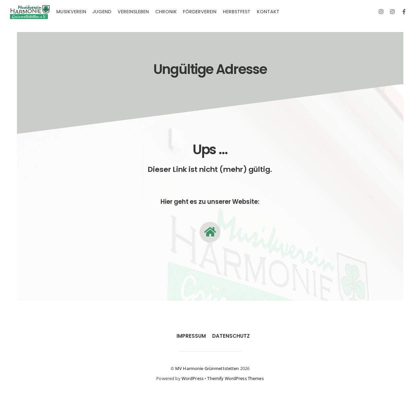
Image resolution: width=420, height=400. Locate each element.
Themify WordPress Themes (235, 378)
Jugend (101, 11)
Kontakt (268, 11)
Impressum (191, 335)
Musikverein (71, 11)
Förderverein (199, 11)
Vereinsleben (133, 11)
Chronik (166, 11)
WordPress (193, 378)
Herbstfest (236, 11)
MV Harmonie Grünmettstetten (207, 368)
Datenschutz (231, 335)
